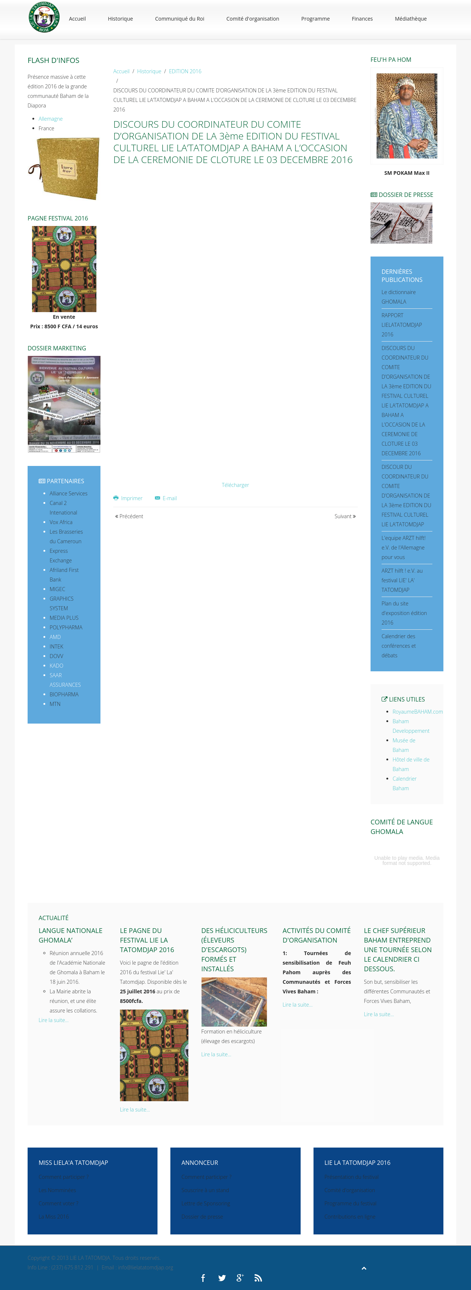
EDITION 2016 (185, 71)
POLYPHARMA (66, 627)
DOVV (56, 656)
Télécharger (235, 484)
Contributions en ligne (350, 1216)
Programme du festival (351, 1203)
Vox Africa (61, 522)
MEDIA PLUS (64, 617)
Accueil (77, 18)
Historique (120, 18)
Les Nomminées (57, 1190)
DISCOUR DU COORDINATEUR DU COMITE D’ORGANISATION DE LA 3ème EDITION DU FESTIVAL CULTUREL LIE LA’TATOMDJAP (406, 495)
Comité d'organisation (252, 18)
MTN (55, 703)
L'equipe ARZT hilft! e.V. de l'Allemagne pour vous (404, 547)
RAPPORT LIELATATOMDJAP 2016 (402, 325)
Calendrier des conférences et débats (399, 646)
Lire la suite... (54, 1020)
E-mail (166, 498)
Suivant (345, 516)
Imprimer (128, 498)
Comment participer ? (64, 1176)
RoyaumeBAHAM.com (418, 711)
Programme (315, 18)
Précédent (129, 516)
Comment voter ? (58, 1203)
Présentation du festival (352, 1176)
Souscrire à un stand (205, 1190)
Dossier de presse (202, 1216)
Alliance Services (69, 493)
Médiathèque (411, 18)
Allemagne (51, 118)
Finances (362, 18)
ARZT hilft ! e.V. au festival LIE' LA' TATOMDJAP (402, 580)
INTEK (56, 646)
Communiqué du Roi (179, 18)
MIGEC (57, 589)
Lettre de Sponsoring (205, 1203)
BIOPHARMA (64, 694)
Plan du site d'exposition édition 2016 (404, 613)
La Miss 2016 (54, 1216)
